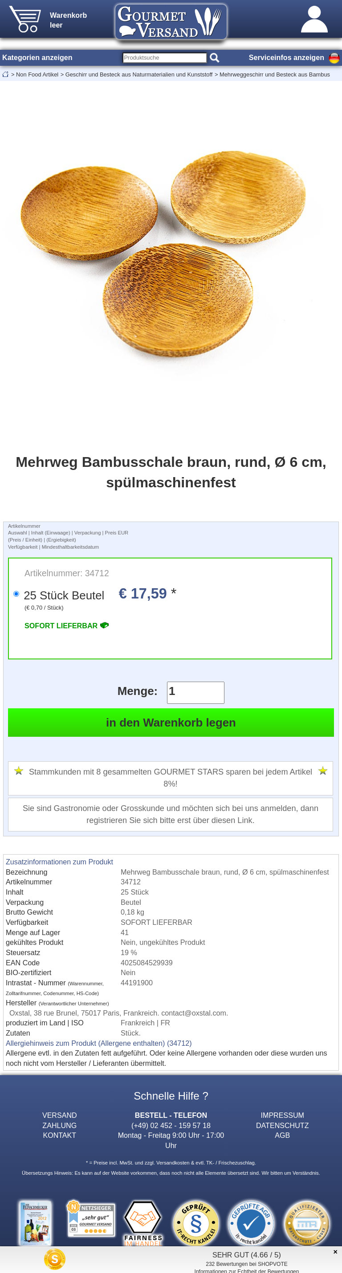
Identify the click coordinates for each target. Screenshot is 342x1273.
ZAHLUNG (59, 1125)
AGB (282, 1135)
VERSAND (59, 1115)
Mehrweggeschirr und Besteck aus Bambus (275, 74)
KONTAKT (59, 1135)
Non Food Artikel (37, 74)
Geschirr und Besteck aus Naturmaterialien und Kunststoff (139, 74)
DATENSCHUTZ (282, 1125)
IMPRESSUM (282, 1115)
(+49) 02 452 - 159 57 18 (171, 1125)
